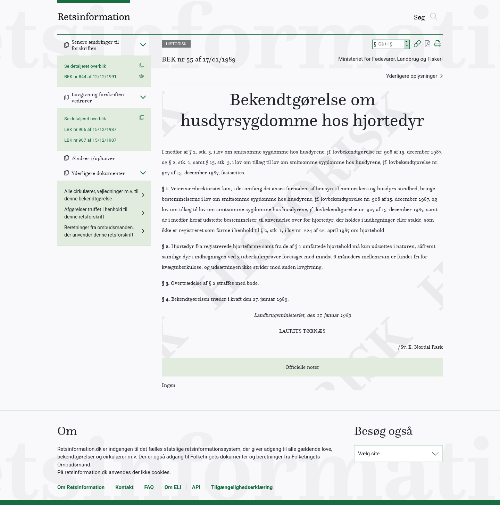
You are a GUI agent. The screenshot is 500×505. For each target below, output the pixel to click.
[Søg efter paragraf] (390, 44)
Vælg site (369, 453)
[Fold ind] (143, 44)
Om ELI (173, 487)
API (196, 487)
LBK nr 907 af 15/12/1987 (90, 140)
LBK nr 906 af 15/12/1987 (90, 129)
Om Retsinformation (81, 487)
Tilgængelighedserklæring (242, 487)
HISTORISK (176, 44)
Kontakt (124, 487)
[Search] (407, 44)
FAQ (149, 487)
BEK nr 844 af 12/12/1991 (90, 76)
